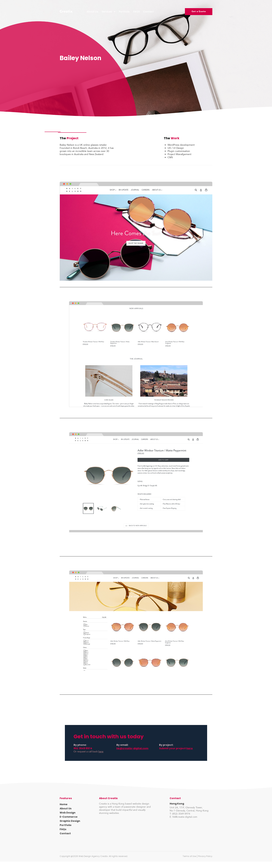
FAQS (136, 11)
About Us (92, 11)
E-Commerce (69, 817)
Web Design (67, 813)
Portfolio (124, 11)
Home (63, 805)
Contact (148, 11)
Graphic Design (70, 821)
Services (108, 11)
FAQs (63, 830)
